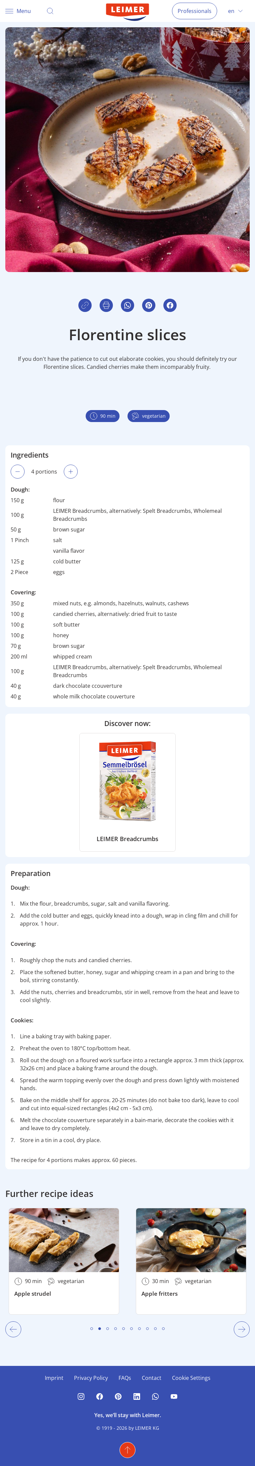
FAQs (125, 1378)
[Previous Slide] (13, 1329)
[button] (170, 305)
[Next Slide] (242, 1329)
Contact (151, 1378)
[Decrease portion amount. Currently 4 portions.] (18, 472)
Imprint (54, 1378)
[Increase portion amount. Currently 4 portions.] (71, 472)
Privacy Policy (91, 1378)
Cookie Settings (191, 1378)
